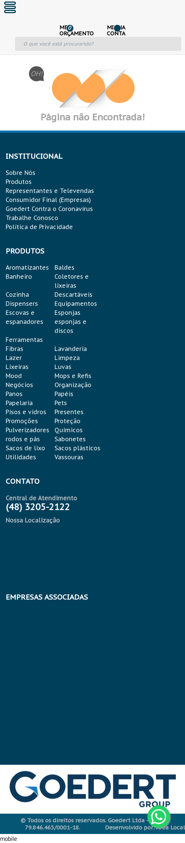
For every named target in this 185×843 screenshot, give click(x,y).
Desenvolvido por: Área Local (145, 827)
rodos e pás (23, 439)
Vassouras (69, 457)
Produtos (19, 181)
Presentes (69, 412)
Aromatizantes (27, 267)
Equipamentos (76, 303)
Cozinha (17, 294)
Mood (14, 376)
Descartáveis (73, 294)
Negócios (19, 385)
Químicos (69, 430)
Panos (14, 394)
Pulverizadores (27, 430)
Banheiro (19, 276)
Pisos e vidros (26, 412)
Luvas (63, 367)
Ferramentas (24, 339)
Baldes (64, 267)
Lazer (14, 358)
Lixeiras (17, 367)
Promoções (22, 421)
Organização (73, 385)
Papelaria (19, 403)
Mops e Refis (73, 376)
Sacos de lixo (25, 448)
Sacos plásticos (77, 448)
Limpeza (67, 358)
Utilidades (21, 457)
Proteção (67, 421)
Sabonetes (70, 439)
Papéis (64, 394)
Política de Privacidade (39, 227)
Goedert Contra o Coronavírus (49, 209)
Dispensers (22, 303)
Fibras (14, 348)
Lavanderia (71, 348)
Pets (61, 403)
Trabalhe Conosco (32, 218)
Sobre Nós (20, 172)
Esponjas (67, 312)
